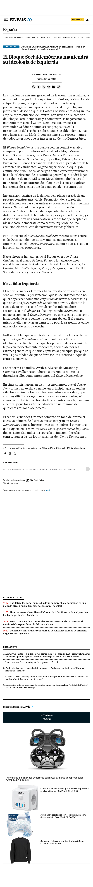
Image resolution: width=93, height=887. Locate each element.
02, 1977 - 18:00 (46, 79)
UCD (5, 469)
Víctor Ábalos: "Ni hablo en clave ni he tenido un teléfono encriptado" (53, 47)
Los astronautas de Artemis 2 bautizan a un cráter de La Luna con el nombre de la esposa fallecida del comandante (43, 623)
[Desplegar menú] (5, 19)
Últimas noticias (12, 597)
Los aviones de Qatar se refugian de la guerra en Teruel (31, 662)
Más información (10, 483)
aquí (48, 490)
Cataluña (57, 38)
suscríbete (77, 20)
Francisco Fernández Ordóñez (43, 469)
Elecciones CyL (32, 38)
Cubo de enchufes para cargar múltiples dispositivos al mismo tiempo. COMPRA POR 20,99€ (64, 789)
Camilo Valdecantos (46, 74)
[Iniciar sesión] (87, 19)
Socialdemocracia (18, 469)
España (10, 30)
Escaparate (46, 717)
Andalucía (45, 38)
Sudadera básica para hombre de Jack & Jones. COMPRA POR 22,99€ (63, 842)
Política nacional (67, 469)
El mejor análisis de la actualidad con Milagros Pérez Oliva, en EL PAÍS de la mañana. (46, 448)
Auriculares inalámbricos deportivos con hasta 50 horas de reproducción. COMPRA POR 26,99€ (45, 779)
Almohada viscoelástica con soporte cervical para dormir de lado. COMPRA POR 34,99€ (63, 816)
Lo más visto (10, 647)
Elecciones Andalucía (13, 38)
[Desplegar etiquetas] (88, 469)
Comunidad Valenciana (73, 38)
